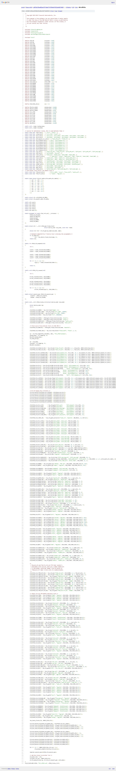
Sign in (112, 2)
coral (22, 7)
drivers (68, 7)
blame (60, 11)
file (52, 11)
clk (73, 7)
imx (76, 7)
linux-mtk (29, 7)
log (56, 11)
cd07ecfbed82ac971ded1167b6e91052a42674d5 (48, 7)
